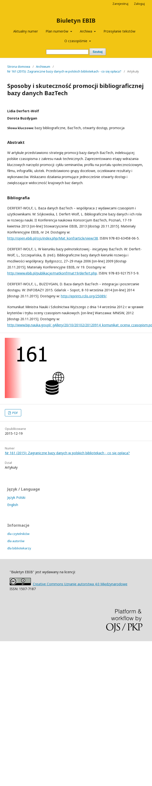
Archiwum (43, 66)
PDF (15, 413)
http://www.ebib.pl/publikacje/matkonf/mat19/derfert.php (52, 273)
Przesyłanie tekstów (119, 31)
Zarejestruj (120, 3)
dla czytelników (18, 534)
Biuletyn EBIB (76, 20)
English (12, 504)
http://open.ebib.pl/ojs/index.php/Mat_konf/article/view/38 (52, 238)
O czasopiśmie (76, 41)
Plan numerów (57, 31)
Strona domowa (18, 66)
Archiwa (86, 31)
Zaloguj (139, 3)
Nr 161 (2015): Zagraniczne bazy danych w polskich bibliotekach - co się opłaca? (64, 71)
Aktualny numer (25, 31)
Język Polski (16, 497)
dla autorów (15, 541)
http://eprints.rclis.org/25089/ (83, 296)
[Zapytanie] (67, 51)
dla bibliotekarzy (19, 548)
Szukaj (98, 51)
